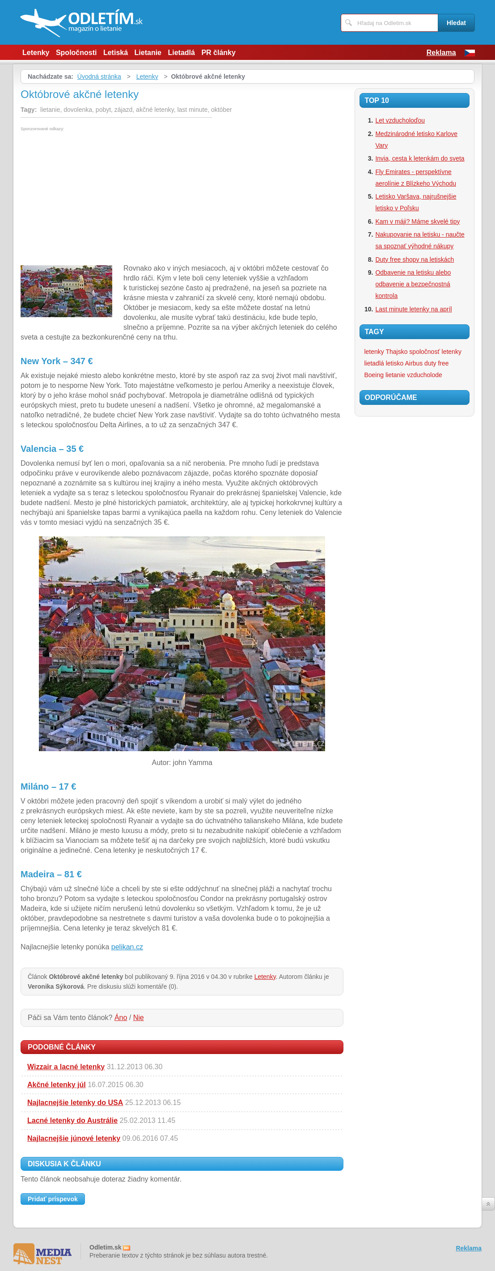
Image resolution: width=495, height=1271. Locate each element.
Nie (138, 1017)
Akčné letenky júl (56, 1084)
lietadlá (374, 363)
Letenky (35, 52)
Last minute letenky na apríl (413, 309)
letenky (451, 351)
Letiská (115, 52)
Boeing (374, 374)
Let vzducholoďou (400, 120)
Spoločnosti (76, 52)
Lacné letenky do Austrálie (72, 1120)
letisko (395, 363)
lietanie (395, 374)
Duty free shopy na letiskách (414, 259)
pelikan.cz (127, 947)
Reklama (441, 52)
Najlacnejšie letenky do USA (75, 1102)
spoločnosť (424, 351)
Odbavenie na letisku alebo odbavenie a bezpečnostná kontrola (413, 284)
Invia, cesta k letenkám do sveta (419, 158)
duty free (436, 363)
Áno (120, 1017)
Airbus (414, 363)
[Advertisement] (96, 198)
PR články (218, 52)
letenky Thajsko (385, 351)
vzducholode (424, 374)
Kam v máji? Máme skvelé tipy (417, 221)
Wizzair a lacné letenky (66, 1067)
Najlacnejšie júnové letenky (73, 1138)
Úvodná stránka (99, 76)
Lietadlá (181, 52)
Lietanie (148, 52)
